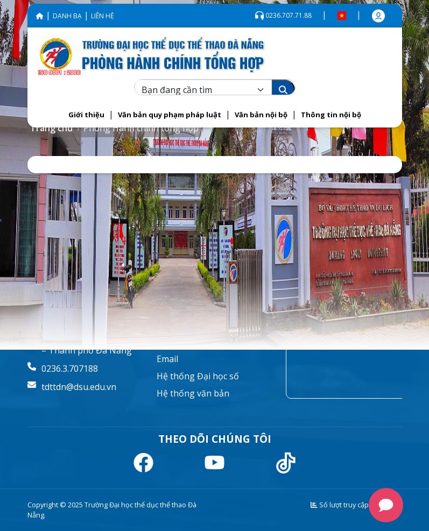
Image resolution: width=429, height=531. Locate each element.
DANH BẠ (67, 15)
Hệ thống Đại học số (198, 376)
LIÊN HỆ (102, 15)
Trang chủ (51, 128)
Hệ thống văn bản (193, 393)
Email (167, 359)
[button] (86, 115)
